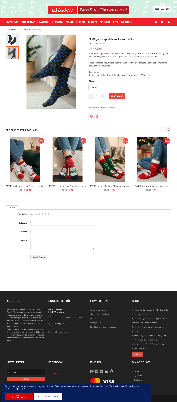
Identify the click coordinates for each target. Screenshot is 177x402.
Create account (140, 380)
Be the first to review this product (101, 108)
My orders (138, 376)
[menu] (70, 22)
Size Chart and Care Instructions (103, 327)
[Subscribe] (26, 379)
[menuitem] (14, 22)
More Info (21, 389)
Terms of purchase (98, 310)
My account (169, 21)
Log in (136, 371)
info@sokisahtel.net (61, 332)
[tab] (12, 207)
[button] (12, 39)
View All (137, 354)
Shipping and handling (99, 314)
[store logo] (62, 10)
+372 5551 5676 (59, 324)
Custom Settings (48, 396)
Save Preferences (19, 396)
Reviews (12, 207)
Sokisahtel (58, 373)
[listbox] (129, 88)
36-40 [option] (93, 87)
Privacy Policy (95, 323)
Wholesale (94, 318)
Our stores (126, 22)
